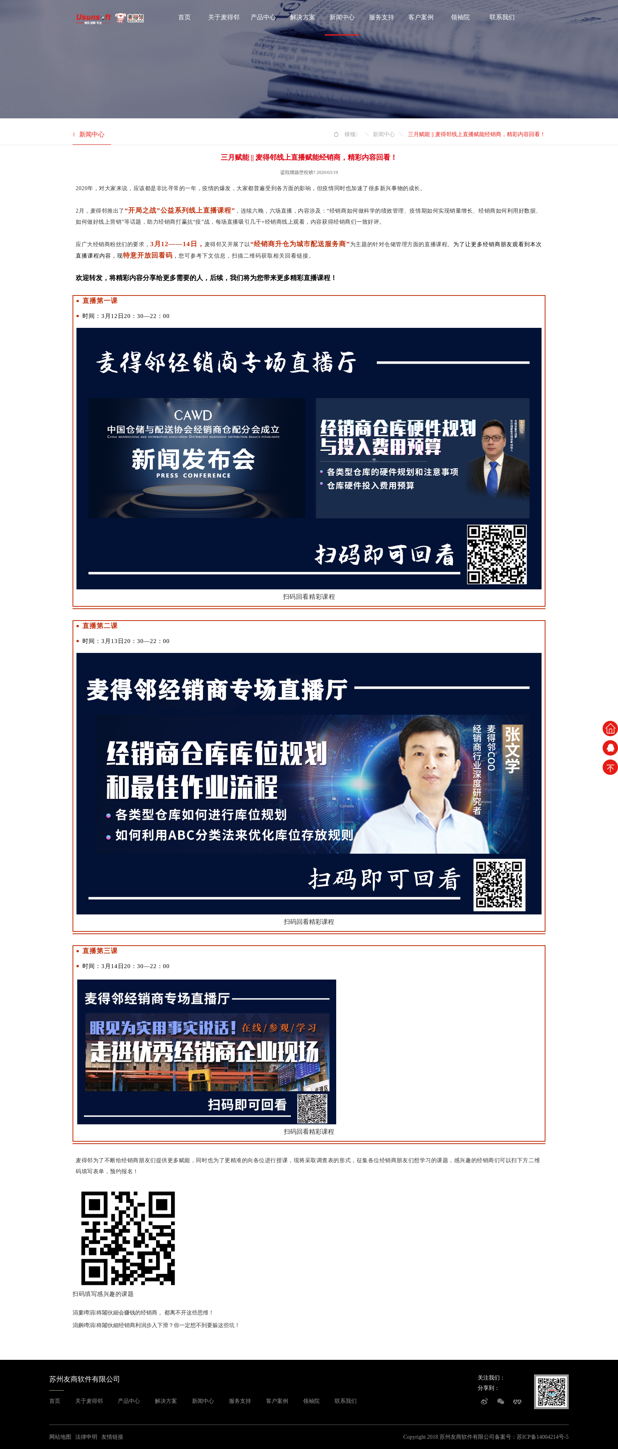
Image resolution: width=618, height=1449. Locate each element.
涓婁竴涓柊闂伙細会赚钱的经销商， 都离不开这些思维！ (143, 1313)
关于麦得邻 (224, 17)
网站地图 (60, 1437)
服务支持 (381, 17)
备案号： (506, 1437)
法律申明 (86, 1437)
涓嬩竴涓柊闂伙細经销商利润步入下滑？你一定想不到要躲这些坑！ (156, 1325)
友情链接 (112, 1437)
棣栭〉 (352, 134)
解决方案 (302, 17)
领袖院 (460, 17)
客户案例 (421, 17)
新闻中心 (342, 17)
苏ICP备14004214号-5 (542, 1437)
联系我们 (502, 17)
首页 (184, 17)
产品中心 (263, 17)
